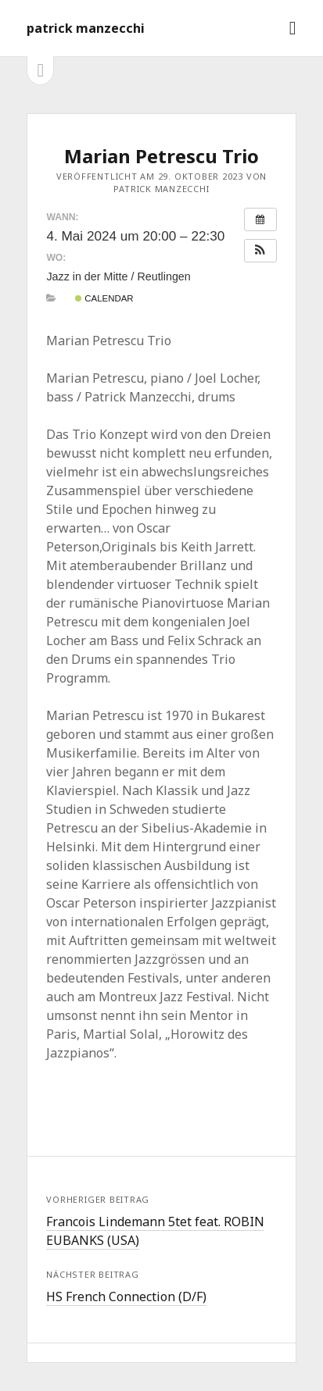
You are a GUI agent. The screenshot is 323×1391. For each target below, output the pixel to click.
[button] (260, 251)
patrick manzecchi (86, 28)
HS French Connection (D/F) (126, 1296)
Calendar (104, 298)
